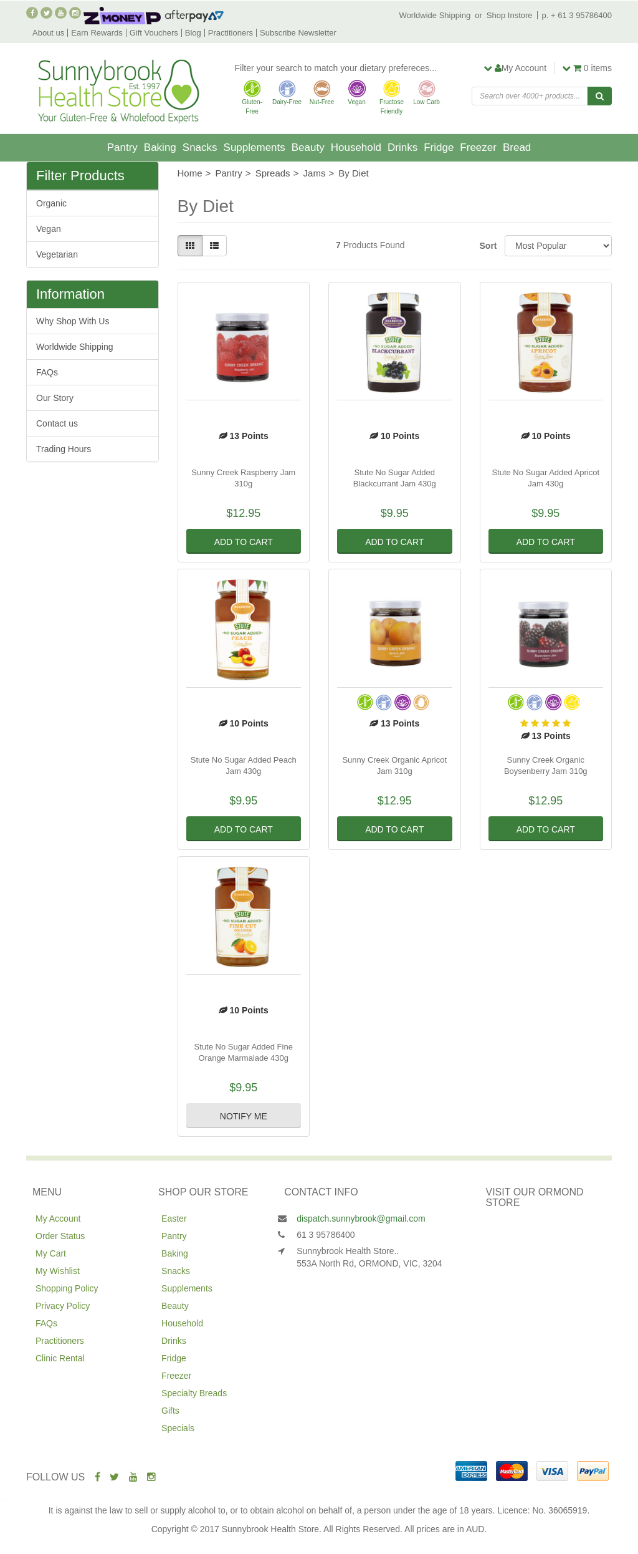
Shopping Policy (67, 1288)
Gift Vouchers (154, 33)
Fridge (439, 147)
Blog (193, 33)
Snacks (200, 147)
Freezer (478, 147)
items (587, 68)
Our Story (55, 398)
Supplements (254, 147)
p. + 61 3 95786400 (577, 15)
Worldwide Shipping (435, 15)
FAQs (47, 372)
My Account (58, 1218)
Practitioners (230, 33)
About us (48, 33)
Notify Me (243, 1116)
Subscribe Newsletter (298, 33)
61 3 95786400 (326, 1235)
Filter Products (80, 175)
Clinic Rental (60, 1358)
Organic (51, 203)
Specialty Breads (194, 1393)
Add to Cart (243, 542)
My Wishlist (58, 1271)
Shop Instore (510, 15)
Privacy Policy (63, 1306)
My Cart (51, 1253)
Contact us (57, 423)
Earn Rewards (96, 33)
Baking (160, 147)
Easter (173, 1218)
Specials (177, 1428)
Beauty (308, 147)
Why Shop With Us (72, 321)
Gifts (170, 1411)
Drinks (402, 147)
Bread (517, 147)
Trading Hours (63, 449)
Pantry (122, 147)
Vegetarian (57, 254)
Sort (487, 246)
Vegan (48, 229)
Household (356, 147)
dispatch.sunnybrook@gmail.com (361, 1218)
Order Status (60, 1236)
